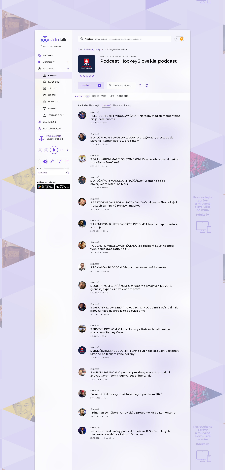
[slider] (43, 121)
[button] (53, 62)
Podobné (122, 96)
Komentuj (53, 126)
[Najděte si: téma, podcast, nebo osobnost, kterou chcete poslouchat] (124, 39)
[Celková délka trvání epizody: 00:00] (67, 121)
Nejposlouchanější (122, 105)
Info (111, 96)
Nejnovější (94, 105)
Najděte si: (89, 39)
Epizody (82, 96)
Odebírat (91, 85)
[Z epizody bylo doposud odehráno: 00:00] (39, 121)
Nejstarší (106, 105)
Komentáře (99, 96)
